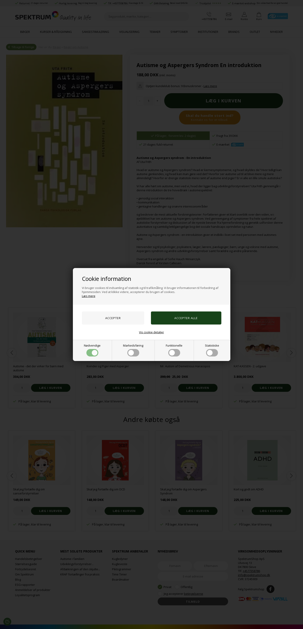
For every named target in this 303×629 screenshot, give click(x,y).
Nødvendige (92, 349)
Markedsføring (133, 349)
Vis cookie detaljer (151, 332)
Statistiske (212, 349)
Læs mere (88, 296)
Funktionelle (174, 349)
